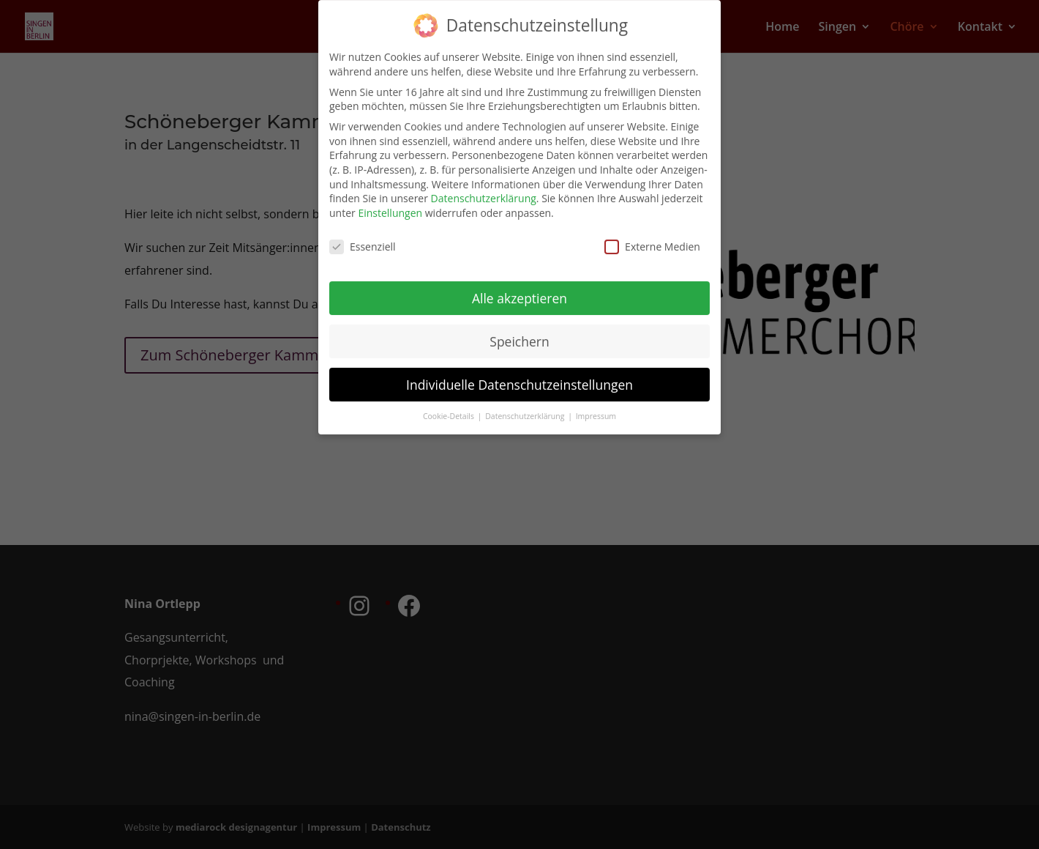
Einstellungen (390, 204)
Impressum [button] (596, 407)
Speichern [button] (519, 332)
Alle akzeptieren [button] (519, 289)
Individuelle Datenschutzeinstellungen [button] (519, 375)
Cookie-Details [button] (449, 407)
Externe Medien (652, 238)
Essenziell (362, 238)
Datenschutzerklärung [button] (525, 407)
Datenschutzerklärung (483, 189)
